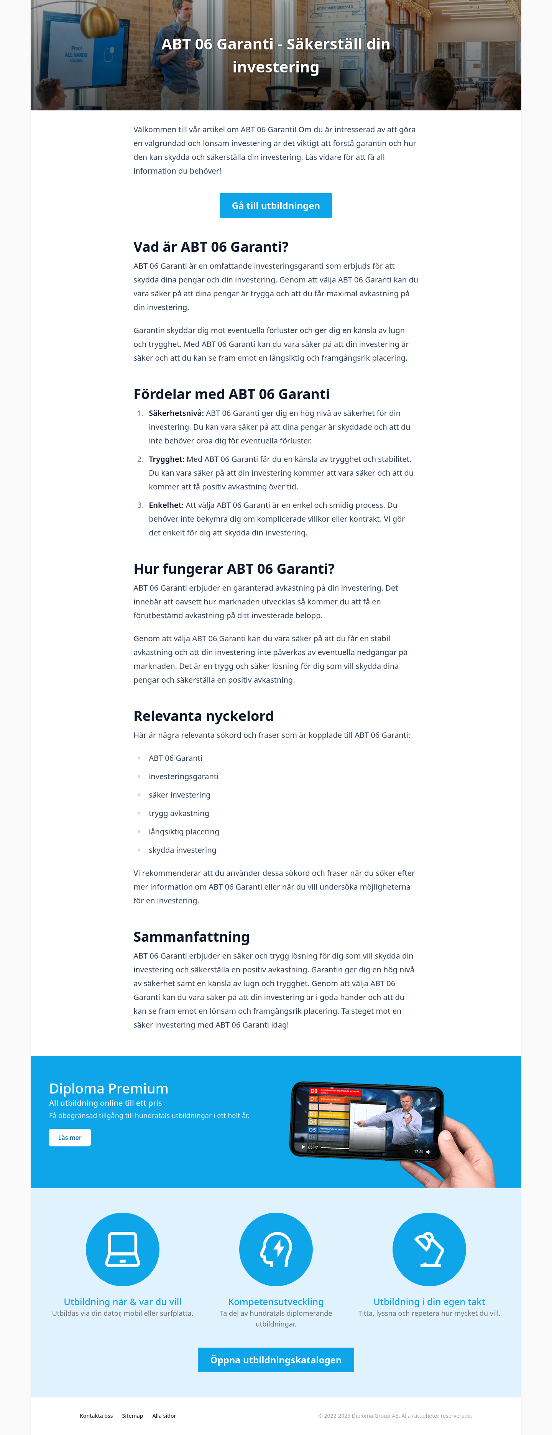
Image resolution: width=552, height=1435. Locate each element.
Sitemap (132, 1415)
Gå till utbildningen (276, 205)
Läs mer (70, 1137)
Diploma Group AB (375, 1415)
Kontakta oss (96, 1415)
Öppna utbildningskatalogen (276, 1359)
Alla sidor (164, 1415)
